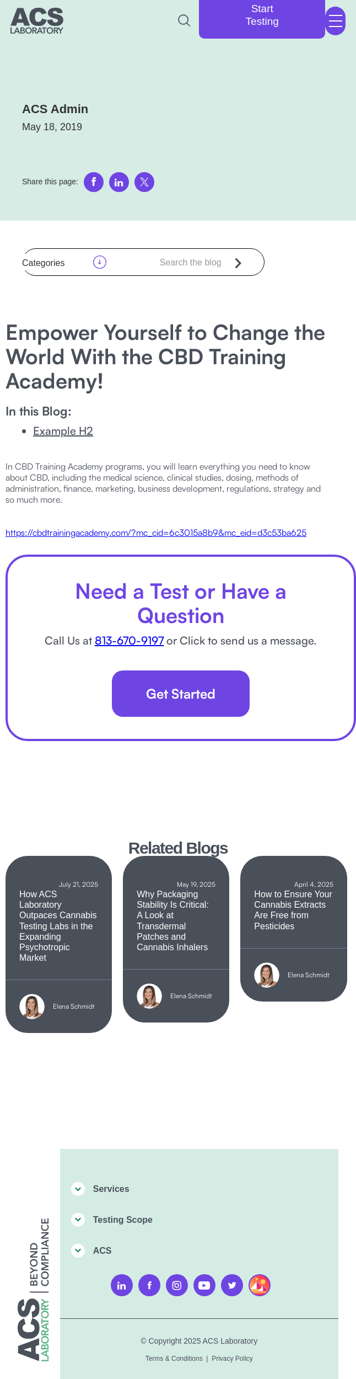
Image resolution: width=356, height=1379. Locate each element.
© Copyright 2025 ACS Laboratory (199, 1341)
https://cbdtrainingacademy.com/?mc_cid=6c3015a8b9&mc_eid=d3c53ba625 (156, 532)
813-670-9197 (129, 640)
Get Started (180, 693)
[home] (36, 21)
